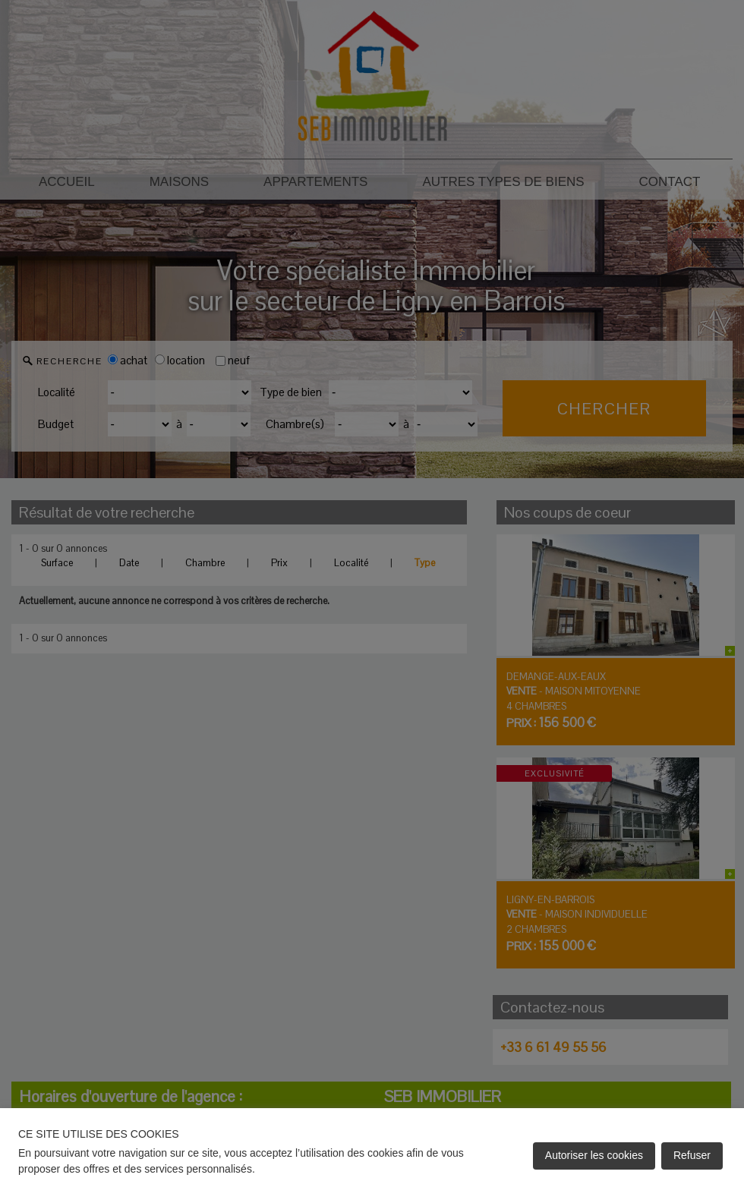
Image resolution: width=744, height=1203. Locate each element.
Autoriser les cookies (594, 1155)
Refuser (692, 1155)
